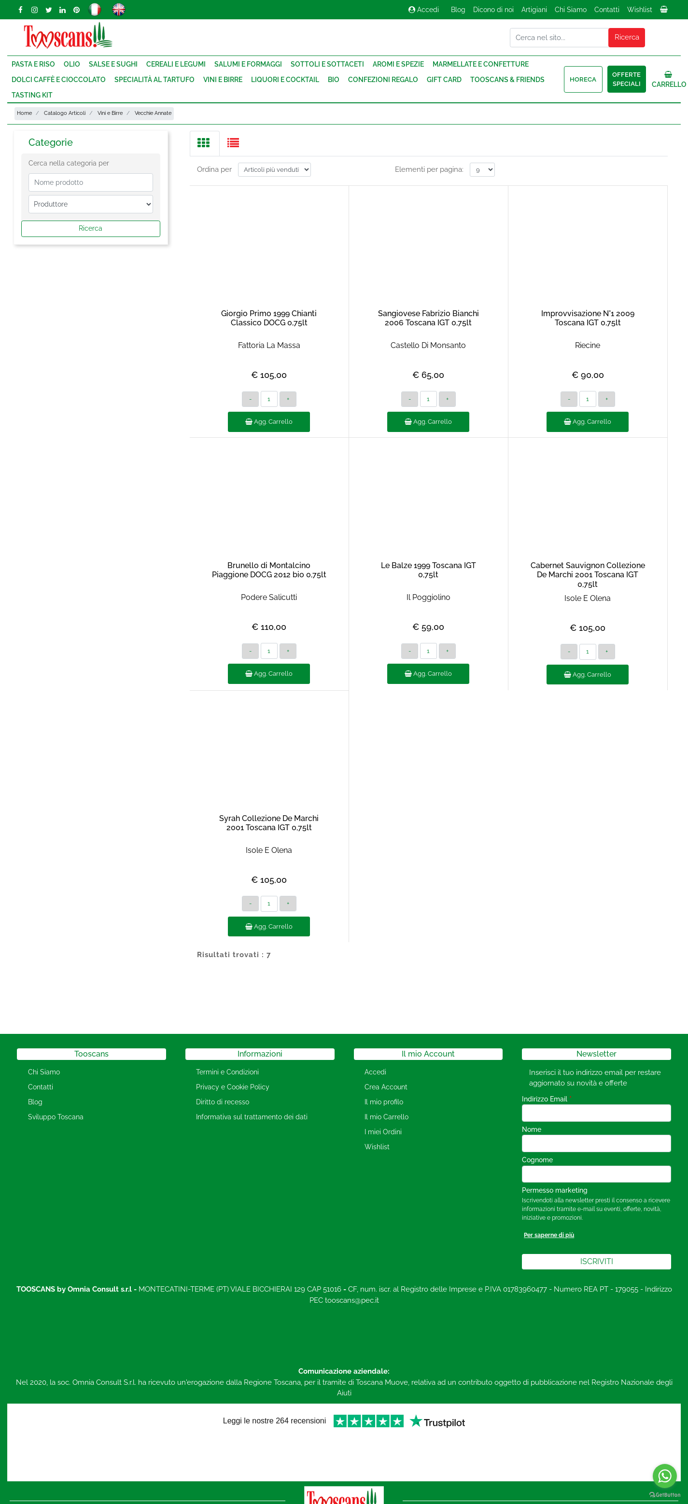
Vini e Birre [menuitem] (222, 80)
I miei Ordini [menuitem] (383, 1132)
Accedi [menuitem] (375, 1072)
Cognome (537, 1160)
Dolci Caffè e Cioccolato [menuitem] (59, 80)
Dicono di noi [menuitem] (493, 10)
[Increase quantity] (288, 399)
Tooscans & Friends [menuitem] (507, 80)
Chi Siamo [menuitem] (571, 10)
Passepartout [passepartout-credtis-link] (385, 1498)
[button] (626, 37)
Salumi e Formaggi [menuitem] (248, 64)
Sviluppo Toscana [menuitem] (56, 1117)
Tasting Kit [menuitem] (32, 95)
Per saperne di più (549, 1235)
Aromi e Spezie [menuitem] (398, 64)
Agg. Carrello (269, 421)
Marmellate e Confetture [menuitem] (481, 64)
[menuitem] (665, 12)
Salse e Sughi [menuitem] (113, 64)
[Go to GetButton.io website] (664, 1494)
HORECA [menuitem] (583, 79)
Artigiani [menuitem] (534, 10)
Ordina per (214, 169)
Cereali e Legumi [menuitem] (176, 64)
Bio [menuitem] (333, 80)
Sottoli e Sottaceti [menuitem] (327, 64)
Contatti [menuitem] (606, 10)
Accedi (423, 10)
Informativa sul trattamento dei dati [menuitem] (252, 1117)
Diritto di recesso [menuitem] (222, 1102)
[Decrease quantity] (250, 399)
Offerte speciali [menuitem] (626, 79)
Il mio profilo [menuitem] (384, 1102)
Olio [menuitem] (72, 64)
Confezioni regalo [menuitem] (383, 80)
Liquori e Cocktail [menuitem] (285, 80)
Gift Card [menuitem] (444, 80)
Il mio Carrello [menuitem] (386, 1117)
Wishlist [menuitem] (639, 10)
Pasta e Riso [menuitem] (33, 64)
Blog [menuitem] (458, 10)
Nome (531, 1129)
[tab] (205, 143)
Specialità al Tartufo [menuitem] (154, 80)
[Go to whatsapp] (665, 1476)
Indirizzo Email (547, 1099)
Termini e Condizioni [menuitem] (227, 1072)
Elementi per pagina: (429, 169)
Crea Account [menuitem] (386, 1087)
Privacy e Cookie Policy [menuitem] (232, 1087)
